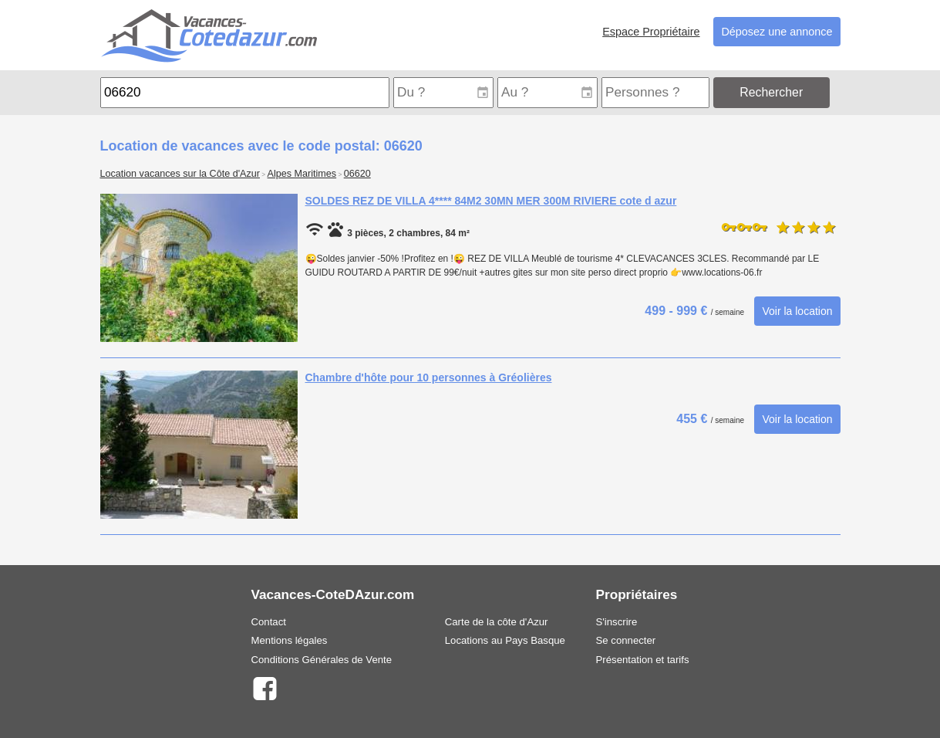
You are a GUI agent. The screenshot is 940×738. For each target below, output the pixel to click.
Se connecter (626, 640)
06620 (357, 173)
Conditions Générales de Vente (322, 659)
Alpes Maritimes (302, 173)
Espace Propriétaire (650, 31)
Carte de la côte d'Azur (496, 622)
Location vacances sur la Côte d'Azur (180, 173)
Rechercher (771, 92)
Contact (268, 622)
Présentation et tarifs (642, 659)
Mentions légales (289, 640)
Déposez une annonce (776, 31)
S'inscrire (617, 622)
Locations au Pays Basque (505, 640)
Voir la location (797, 311)
